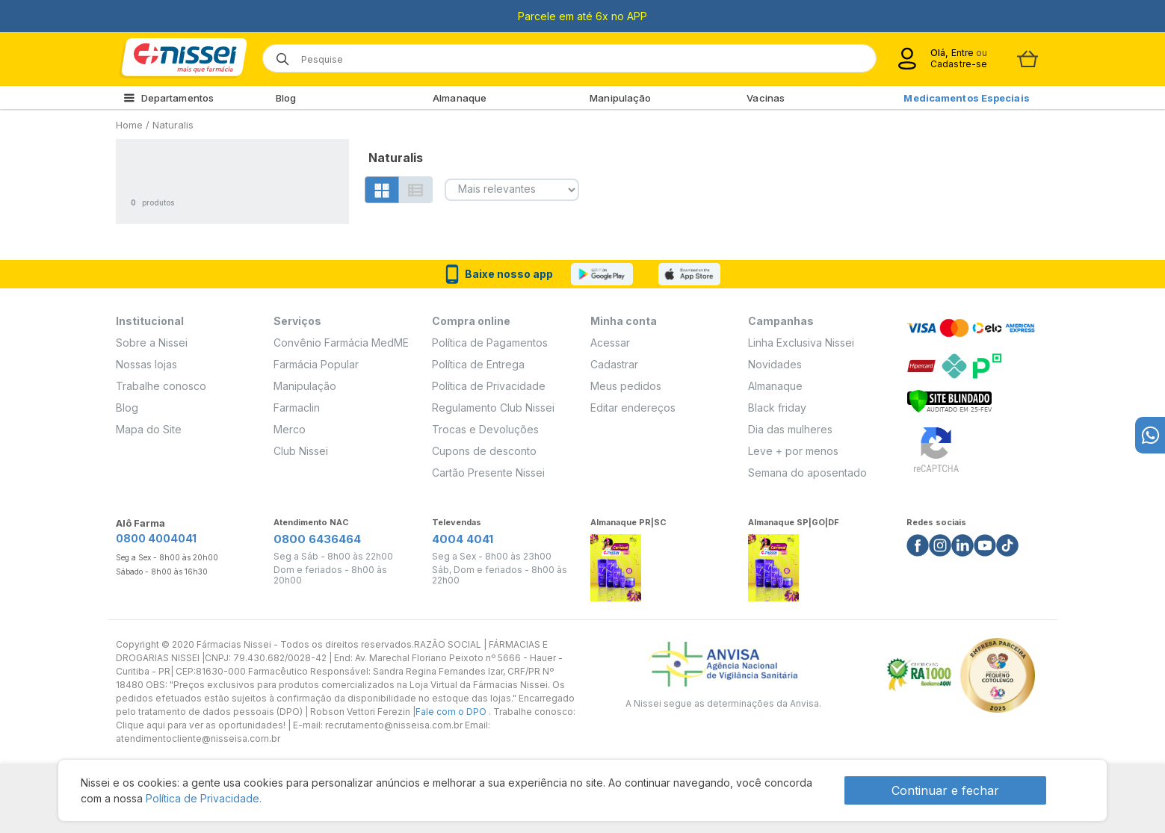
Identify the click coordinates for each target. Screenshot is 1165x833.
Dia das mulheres (790, 429)
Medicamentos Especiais (966, 98)
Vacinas (766, 98)
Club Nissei (301, 451)
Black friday (777, 407)
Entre (962, 52)
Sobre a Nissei (152, 342)
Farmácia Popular (316, 364)
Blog (286, 98)
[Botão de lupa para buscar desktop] (277, 54)
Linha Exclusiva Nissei (801, 342)
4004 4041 (462, 539)
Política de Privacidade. (204, 798)
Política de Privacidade (489, 386)
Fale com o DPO (452, 711)
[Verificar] (949, 399)
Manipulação (620, 98)
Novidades (775, 364)
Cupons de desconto (484, 451)
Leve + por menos (793, 451)
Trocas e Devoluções (485, 429)
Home (129, 125)
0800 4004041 (156, 538)
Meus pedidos (625, 386)
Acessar (610, 342)
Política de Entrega (478, 364)
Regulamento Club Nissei (493, 407)
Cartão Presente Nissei (488, 472)
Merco (290, 429)
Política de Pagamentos (490, 342)
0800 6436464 (317, 539)
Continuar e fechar (945, 790)
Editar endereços (633, 407)
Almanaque (459, 98)
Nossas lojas (146, 364)
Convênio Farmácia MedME (341, 342)
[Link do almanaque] (615, 563)
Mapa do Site (149, 429)
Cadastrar (614, 364)
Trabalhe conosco (161, 386)
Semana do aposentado (807, 472)
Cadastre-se (958, 63)
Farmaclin (297, 407)
